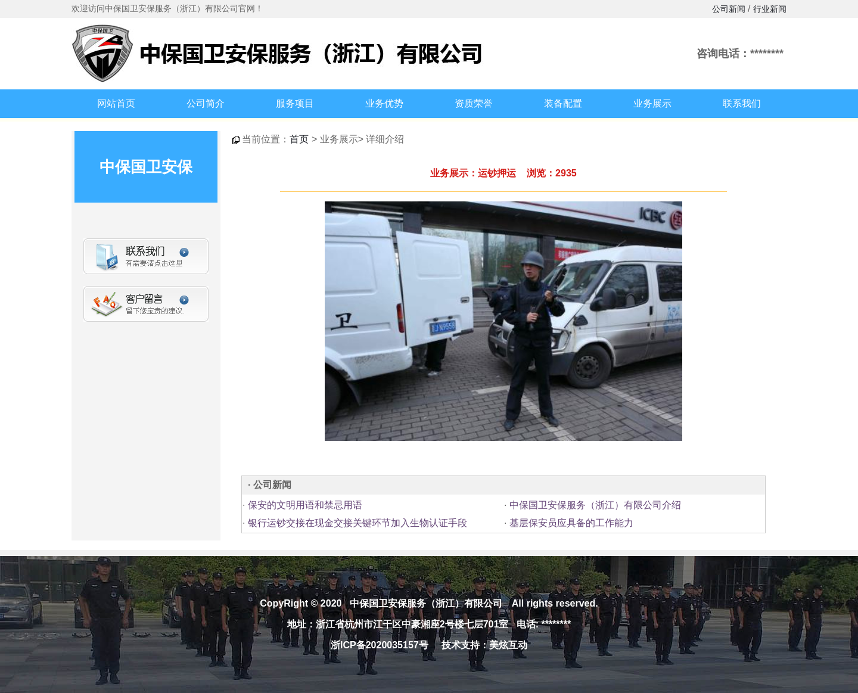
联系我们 (742, 103)
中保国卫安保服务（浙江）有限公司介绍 (593, 505)
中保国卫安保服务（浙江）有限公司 (426, 603)
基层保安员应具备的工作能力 (569, 523)
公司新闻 (728, 9)
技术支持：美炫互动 (484, 645)
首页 (299, 139)
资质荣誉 (474, 103)
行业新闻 (769, 9)
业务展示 (652, 103)
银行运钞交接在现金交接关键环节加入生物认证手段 (356, 523)
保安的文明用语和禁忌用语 (303, 505)
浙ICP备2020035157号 (379, 645)
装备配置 (563, 103)
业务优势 (384, 103)
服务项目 (295, 103)
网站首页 (116, 103)
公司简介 (205, 103)
